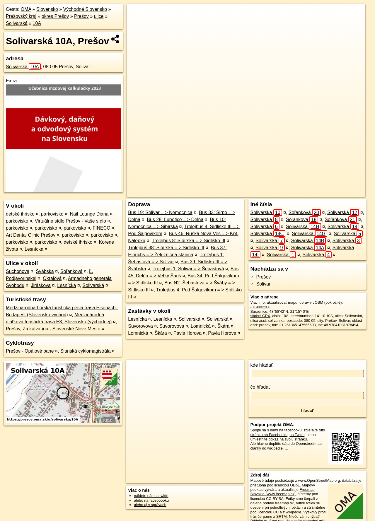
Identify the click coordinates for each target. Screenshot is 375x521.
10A (37, 23)
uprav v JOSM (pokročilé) (320, 302)
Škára (223, 326)
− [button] (137, 22)
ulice (99, 16)
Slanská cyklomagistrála (85, 351)
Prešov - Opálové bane (30, 351)
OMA (26, 9)
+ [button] (137, 13)
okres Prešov (55, 16)
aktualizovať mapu (282, 302)
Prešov (81, 16)
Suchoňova (17, 271)
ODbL (295, 485)
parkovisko (52, 213)
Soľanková (71, 271)
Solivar (263, 283)
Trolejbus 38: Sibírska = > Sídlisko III (166, 247)
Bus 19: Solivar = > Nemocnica (160, 212)
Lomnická (201, 326)
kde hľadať (261, 365)
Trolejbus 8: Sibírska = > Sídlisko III (188, 240)
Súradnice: (259, 311)
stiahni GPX (260, 316)
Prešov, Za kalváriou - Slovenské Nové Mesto (53, 328)
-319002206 (260, 307)
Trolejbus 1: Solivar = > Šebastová (188, 268)
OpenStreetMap (255, 192)
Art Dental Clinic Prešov (30, 235)
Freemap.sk (285, 192)
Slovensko (47, 9)
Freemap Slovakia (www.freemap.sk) (282, 491)
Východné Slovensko (85, 9)
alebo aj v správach (150, 505)
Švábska (45, 271)
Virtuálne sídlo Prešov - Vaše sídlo (70, 220)
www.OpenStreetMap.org (319, 480)
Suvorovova (140, 326)
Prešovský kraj (21, 16)
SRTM (281, 516)
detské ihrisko (20, 213)
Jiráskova (41, 285)
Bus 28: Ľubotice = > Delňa (175, 219)
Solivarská (17, 23)
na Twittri (296, 435)
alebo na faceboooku (151, 500)
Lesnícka (34, 249)
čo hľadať (260, 387)
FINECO (101, 228)
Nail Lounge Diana (89, 213)
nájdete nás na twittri (151, 495)
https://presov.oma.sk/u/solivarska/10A (334, 192)
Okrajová (52, 278)
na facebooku (290, 430)
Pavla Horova (187, 333)
